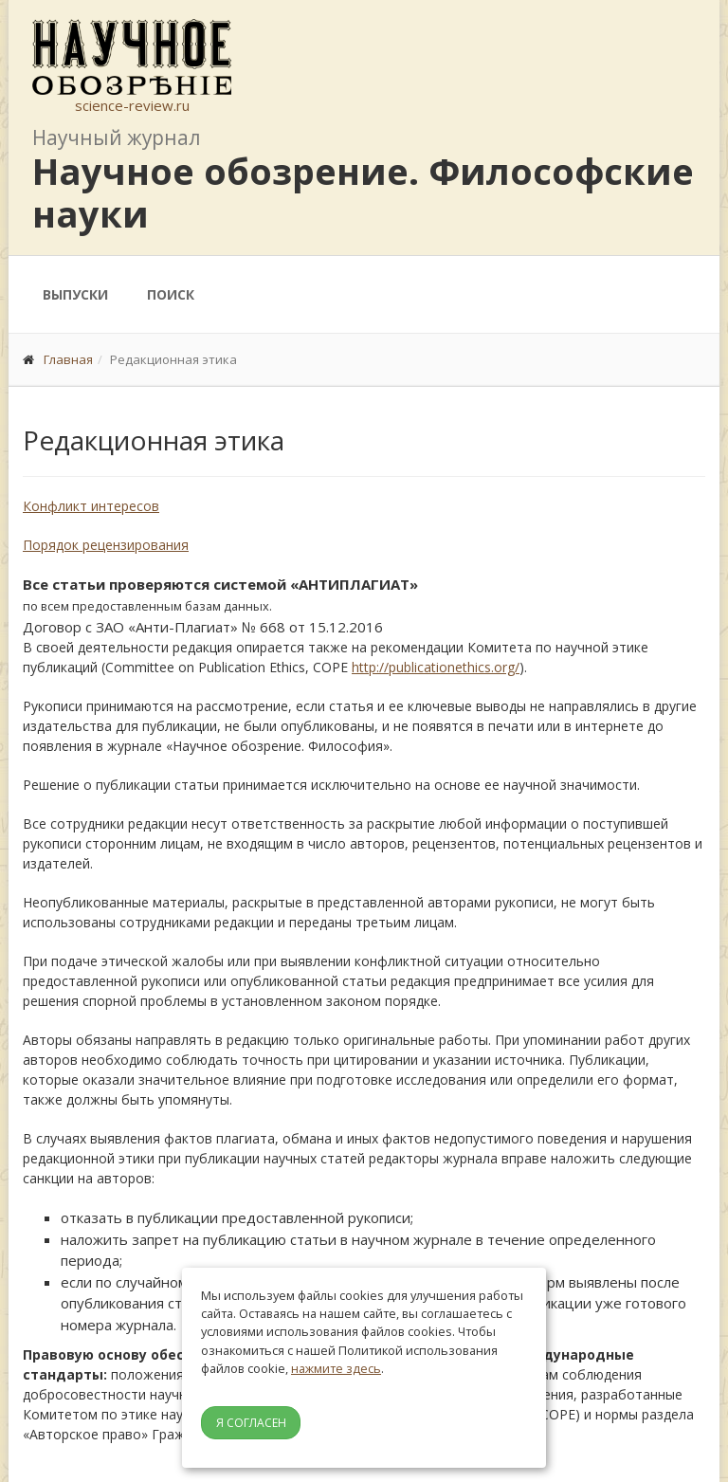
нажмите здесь (336, 1368)
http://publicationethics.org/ (435, 667)
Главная (68, 359)
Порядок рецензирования (106, 545)
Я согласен (251, 1423)
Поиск (170, 294)
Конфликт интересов (91, 506)
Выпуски (75, 294)
